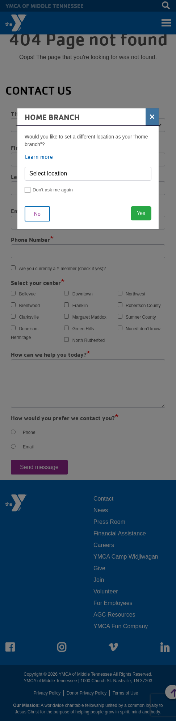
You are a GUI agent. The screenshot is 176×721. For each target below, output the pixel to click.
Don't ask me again (53, 189)
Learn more (39, 156)
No (37, 214)
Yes (141, 213)
